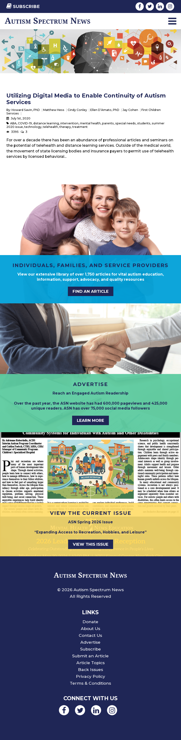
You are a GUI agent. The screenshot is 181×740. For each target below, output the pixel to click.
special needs (125, 123)
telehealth (50, 127)
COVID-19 (25, 123)
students (143, 123)
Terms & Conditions (90, 683)
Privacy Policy (90, 676)
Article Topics (90, 662)
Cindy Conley (77, 110)
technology (32, 127)
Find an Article (91, 291)
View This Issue (90, 544)
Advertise (90, 642)
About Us (90, 628)
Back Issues (90, 669)
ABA (13, 123)
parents (108, 123)
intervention (69, 123)
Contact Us (90, 635)
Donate (90, 621)
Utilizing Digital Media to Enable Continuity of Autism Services (86, 99)
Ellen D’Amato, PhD (104, 110)
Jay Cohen (130, 110)
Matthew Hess (53, 110)
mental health (90, 123)
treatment (80, 127)
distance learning (46, 123)
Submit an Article (90, 655)
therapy (65, 127)
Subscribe (23, 6)
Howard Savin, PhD (26, 110)
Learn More (90, 420)
